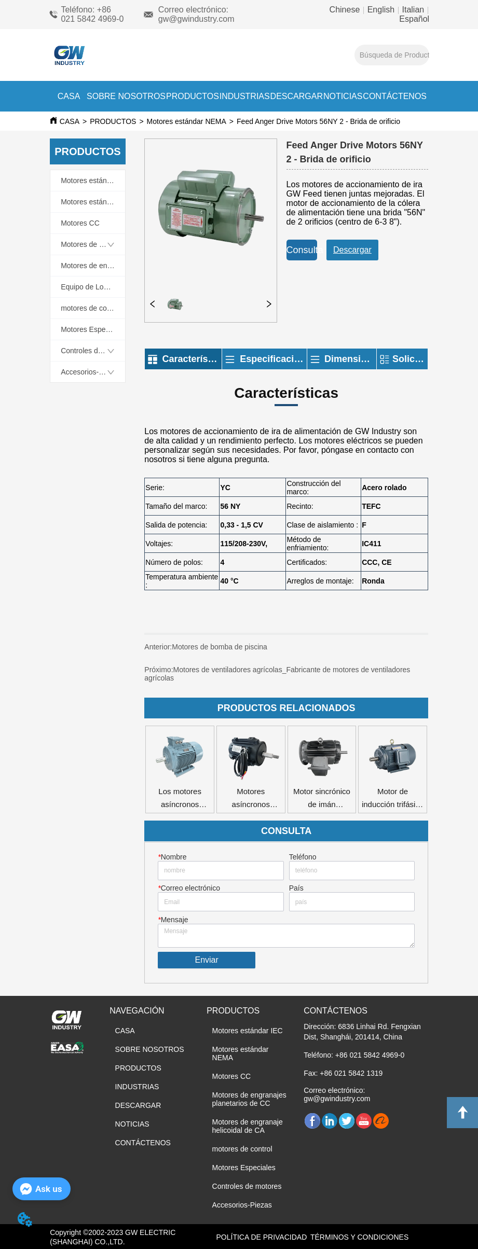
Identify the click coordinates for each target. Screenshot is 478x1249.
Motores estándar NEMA (186, 121)
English (381, 9)
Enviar (206, 959)
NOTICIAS (343, 96)
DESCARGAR (296, 96)
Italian (413, 9)
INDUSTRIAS (245, 96)
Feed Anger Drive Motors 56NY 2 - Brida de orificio (318, 121)
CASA (69, 96)
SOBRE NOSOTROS (126, 96)
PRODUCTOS (192, 96)
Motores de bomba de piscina (225, 651)
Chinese (346, 9)
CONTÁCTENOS (395, 96)
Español (414, 19)
